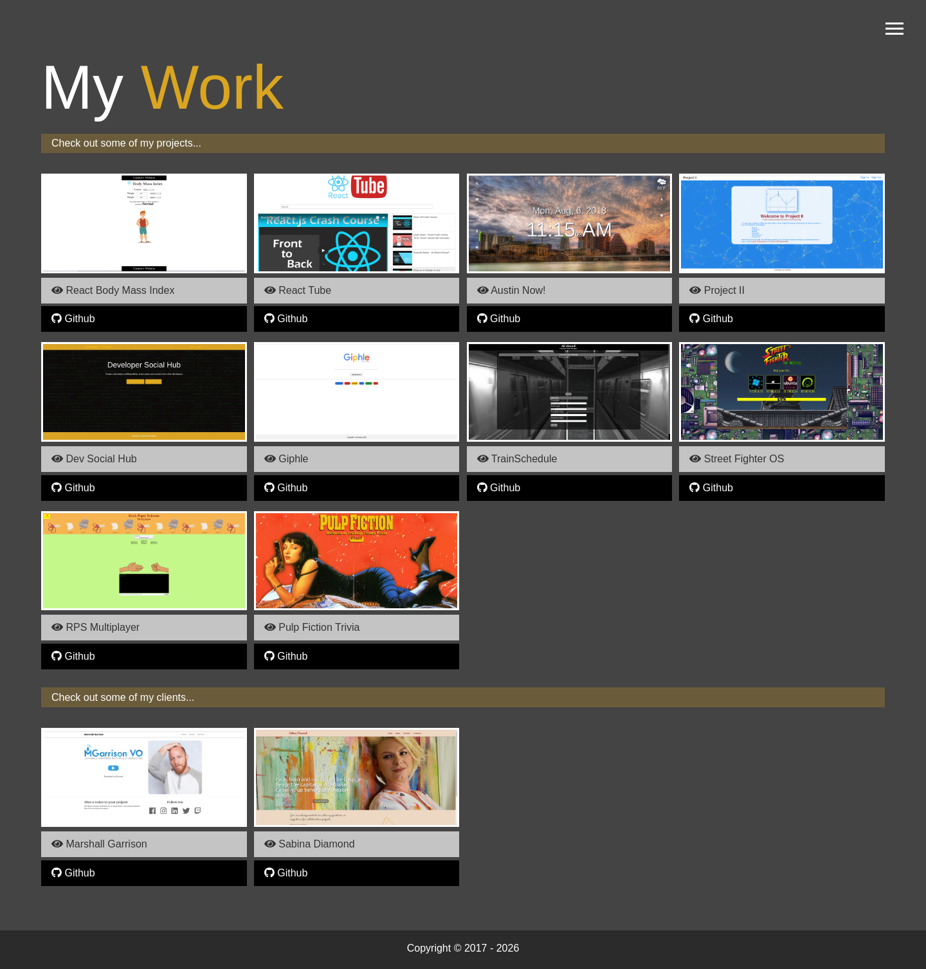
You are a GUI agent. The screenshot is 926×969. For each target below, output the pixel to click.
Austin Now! (511, 290)
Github (73, 318)
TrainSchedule (517, 458)
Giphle (286, 458)
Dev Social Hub (94, 458)
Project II (717, 290)
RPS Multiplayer (95, 627)
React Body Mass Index (112, 290)
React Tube (297, 290)
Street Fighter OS (736, 458)
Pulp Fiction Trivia (312, 627)
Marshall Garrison (99, 843)
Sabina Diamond (309, 843)
